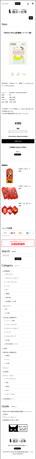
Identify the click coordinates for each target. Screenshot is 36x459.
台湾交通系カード (8, 399)
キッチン (5, 368)
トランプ (8, 332)
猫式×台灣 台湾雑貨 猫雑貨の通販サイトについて (17, 411)
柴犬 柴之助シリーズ (12, 344)
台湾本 (5, 348)
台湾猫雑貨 (6, 271)
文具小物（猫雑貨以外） (10, 317)
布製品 (7, 293)
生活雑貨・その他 (11, 301)
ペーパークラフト (11, 378)
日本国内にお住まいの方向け (18, 147)
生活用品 (5, 371)
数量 (18, 128)
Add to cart (18, 141)
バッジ (7, 286)
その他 (7, 313)
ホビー (7, 390)
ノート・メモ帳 (10, 320)
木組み (7, 386)
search (18, 3)
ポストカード (9, 274)
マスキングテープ (11, 336)
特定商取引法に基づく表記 (11, 420)
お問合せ (5, 414)
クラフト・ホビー (8, 375)
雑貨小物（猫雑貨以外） (10, 352)
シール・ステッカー (11, 282)
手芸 (7, 382)
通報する (18, 151)
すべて (5, 233)
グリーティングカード (12, 278)
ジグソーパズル (10, 394)
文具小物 (8, 297)
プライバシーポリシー (9, 417)
